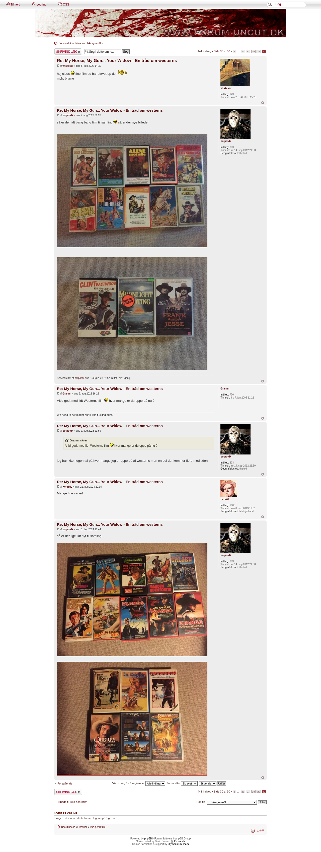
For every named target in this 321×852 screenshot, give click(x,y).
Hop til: (200, 801)
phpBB (148, 838)
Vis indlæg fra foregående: (138, 783)
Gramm (66, 393)
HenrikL (67, 486)
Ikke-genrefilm (95, 43)
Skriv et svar (68, 51)
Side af (222, 51)
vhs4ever (67, 65)
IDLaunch (179, 841)
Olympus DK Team (178, 844)
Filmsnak (80, 43)
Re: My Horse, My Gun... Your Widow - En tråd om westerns (117, 60)
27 (248, 51)
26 (243, 51)
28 (253, 51)
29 (258, 51)
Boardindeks (66, 43)
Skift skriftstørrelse (260, 830)
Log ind (39, 4)
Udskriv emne (253, 830)
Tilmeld (13, 4)
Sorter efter (182, 783)
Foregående (64, 783)
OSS (63, 4)
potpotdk (67, 115)
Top (262, 102)
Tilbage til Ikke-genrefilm (72, 801)
